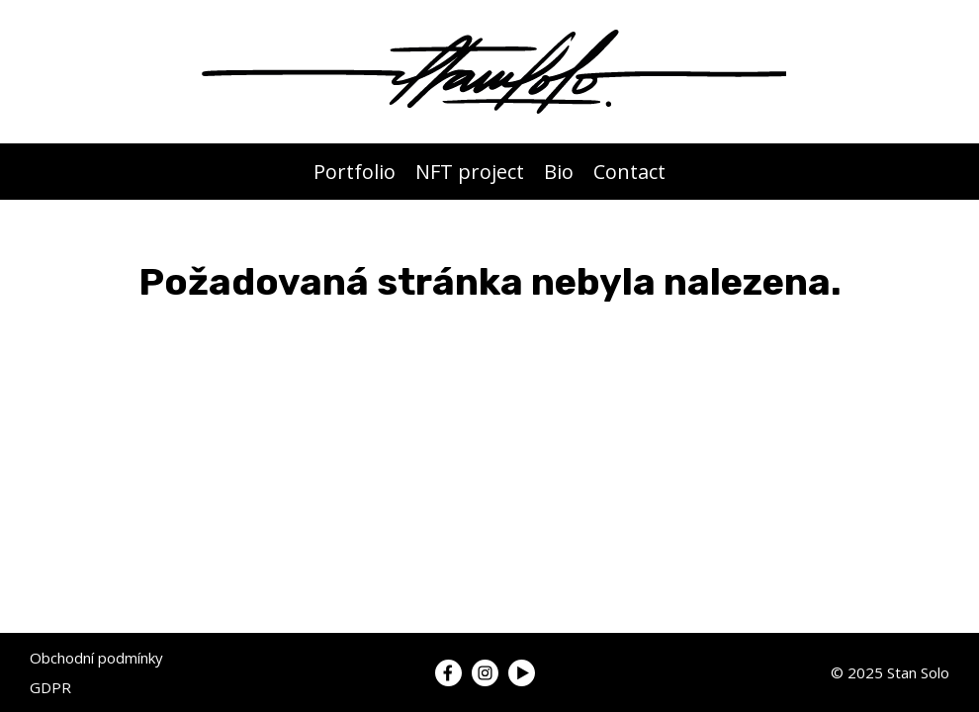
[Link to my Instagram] (485, 673)
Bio (559, 171)
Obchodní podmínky (96, 658)
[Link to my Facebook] (448, 673)
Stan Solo (918, 672)
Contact (629, 171)
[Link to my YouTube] (521, 673)
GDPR (50, 687)
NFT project (469, 171)
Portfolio (354, 171)
